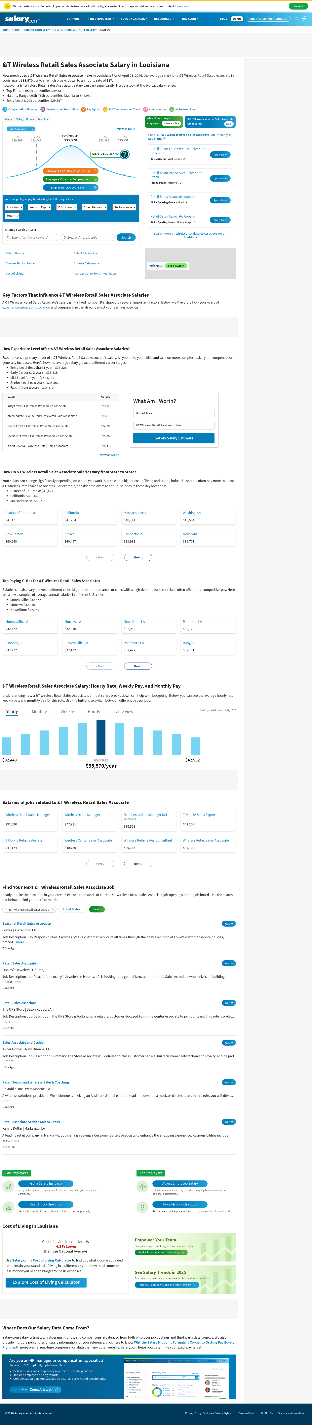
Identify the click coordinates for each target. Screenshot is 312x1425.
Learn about (35, 1389)
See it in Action (176, 265)
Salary (16, 29)
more (20, 942)
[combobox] (32, 237)
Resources (164, 19)
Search (126, 237)
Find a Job (189, 19)
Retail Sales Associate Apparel (173, 196)
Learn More (183, 6)
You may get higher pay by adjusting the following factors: (39, 199)
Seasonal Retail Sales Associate (26, 923)
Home (6, 29)
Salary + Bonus (25, 119)
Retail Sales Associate (19, 963)
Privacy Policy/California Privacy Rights (208, 1413)
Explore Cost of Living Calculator (46, 1282)
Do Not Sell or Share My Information (282, 1413)
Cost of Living (14, 273)
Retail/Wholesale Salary (37, 29)
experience (10, 307)
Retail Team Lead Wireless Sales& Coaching (35, 1082)
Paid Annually (21, 129)
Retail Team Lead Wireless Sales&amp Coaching (179, 150)
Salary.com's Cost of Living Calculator (42, 1260)
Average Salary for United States (95, 273)
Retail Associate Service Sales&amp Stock (177, 174)
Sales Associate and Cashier (23, 1042)
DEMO (237, 19)
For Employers (101, 19)
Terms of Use (246, 1413)
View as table (126, 129)
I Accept (298, 6)
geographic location (35, 307)
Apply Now (220, 154)
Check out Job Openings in (190, 136)
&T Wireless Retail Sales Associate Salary (75, 29)
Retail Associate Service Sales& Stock (31, 1121)
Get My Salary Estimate (173, 437)
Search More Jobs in (190, 235)
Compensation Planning (268, 19)
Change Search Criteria (20, 229)
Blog (223, 18)
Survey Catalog (134, 19)
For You (74, 19)
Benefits (43, 119)
